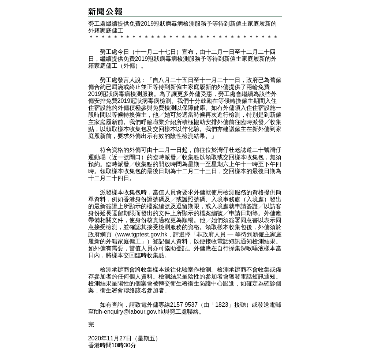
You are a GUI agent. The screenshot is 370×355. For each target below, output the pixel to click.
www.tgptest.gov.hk (142, 234)
